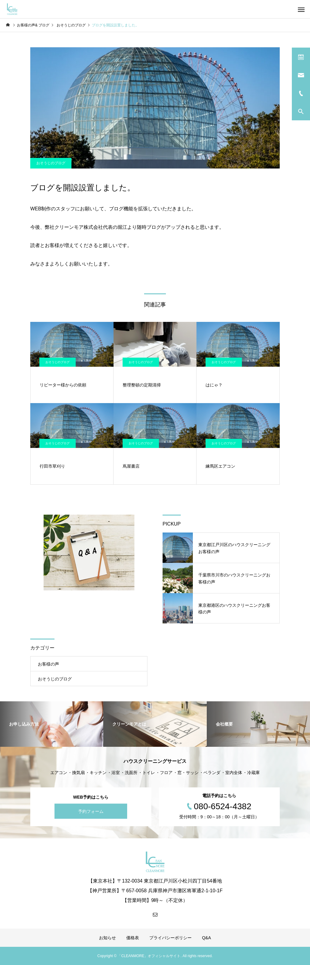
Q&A (206, 937)
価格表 (132, 937)
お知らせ (107, 937)
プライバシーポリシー (170, 937)
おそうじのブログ (50, 163)
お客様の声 (48, 664)
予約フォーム (91, 811)
